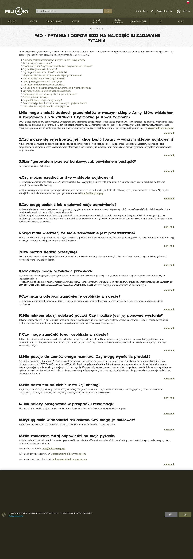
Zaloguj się (164, 11)
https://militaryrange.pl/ (160, 128)
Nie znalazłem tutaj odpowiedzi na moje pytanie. (46, 106)
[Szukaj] (108, 11)
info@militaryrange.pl (92, 193)
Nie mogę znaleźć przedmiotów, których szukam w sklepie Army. (54, 60)
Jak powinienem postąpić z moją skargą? (42, 100)
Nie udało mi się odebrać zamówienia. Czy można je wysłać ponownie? (57, 87)
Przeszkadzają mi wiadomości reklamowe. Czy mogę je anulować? (55, 103)
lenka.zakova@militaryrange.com (69, 459)
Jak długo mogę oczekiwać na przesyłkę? (42, 81)
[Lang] (189, 2)
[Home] (91, 28)
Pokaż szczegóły (16, 516)
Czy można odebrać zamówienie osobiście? (44, 84)
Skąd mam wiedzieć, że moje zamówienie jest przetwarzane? (52, 75)
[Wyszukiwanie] (69, 11)
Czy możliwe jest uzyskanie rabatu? (40, 69)
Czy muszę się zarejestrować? (37, 63)
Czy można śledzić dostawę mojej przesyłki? (44, 78)
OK (185, 514)
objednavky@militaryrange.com (69, 453)
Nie (171, 514)
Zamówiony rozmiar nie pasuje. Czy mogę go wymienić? (50, 94)
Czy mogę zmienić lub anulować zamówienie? (45, 72)
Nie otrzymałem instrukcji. (35, 97)
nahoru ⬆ (169, 133)
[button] (144, 11)
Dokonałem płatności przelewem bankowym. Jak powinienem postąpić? (57, 66)
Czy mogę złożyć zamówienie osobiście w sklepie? (47, 91)
